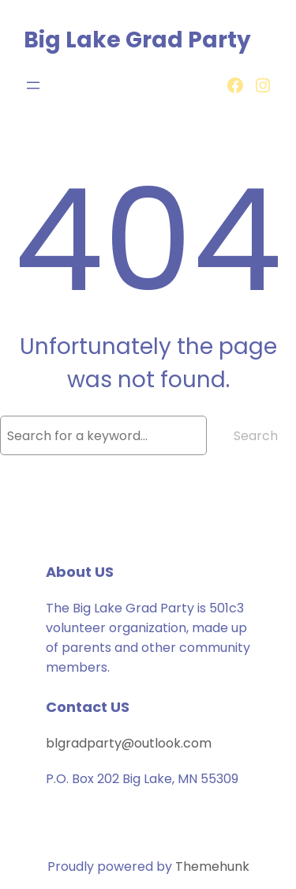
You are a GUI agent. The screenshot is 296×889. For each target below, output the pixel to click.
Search (256, 436)
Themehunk (212, 866)
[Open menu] (33, 85)
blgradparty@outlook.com (129, 743)
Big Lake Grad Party (137, 39)
